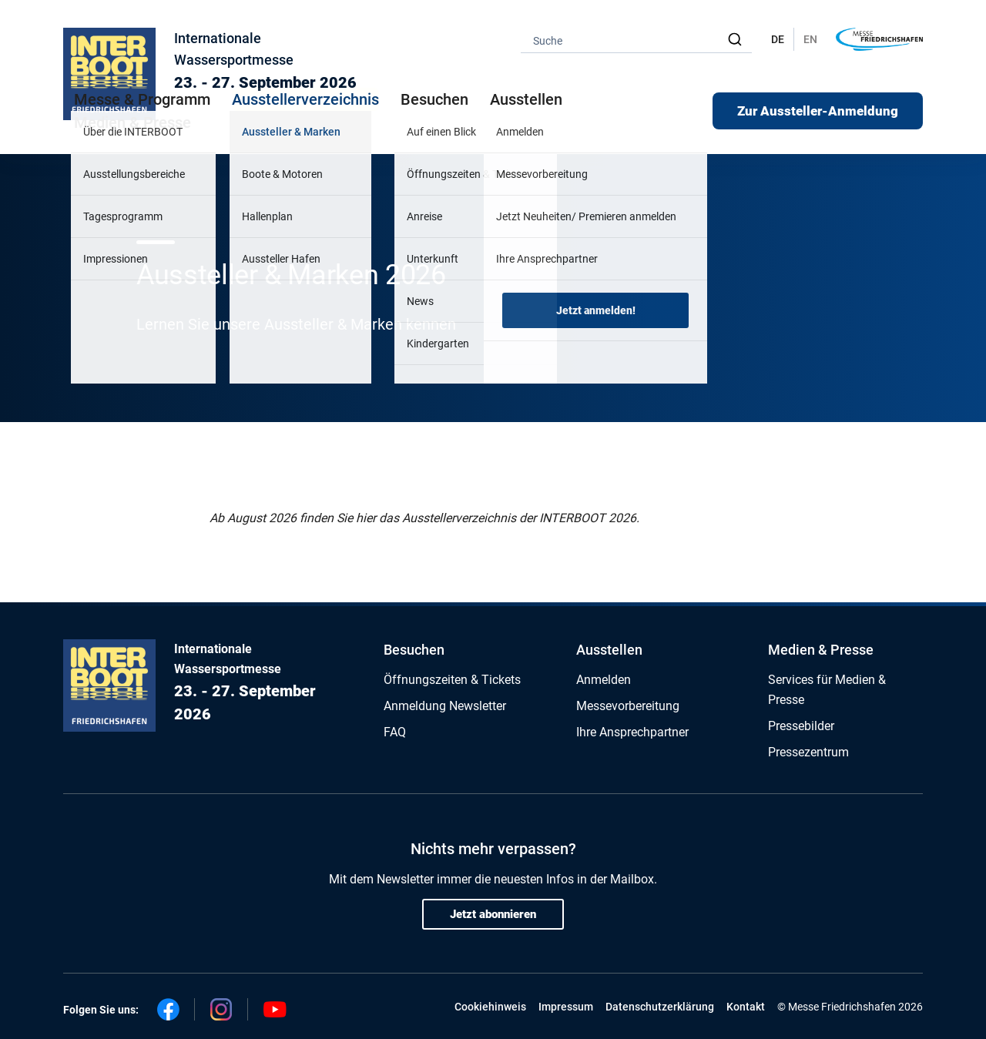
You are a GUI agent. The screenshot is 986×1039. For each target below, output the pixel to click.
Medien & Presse (132, 122)
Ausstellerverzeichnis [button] (305, 99)
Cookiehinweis (490, 1006)
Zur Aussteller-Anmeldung (817, 111)
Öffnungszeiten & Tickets (452, 679)
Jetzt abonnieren (493, 914)
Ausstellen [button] (526, 99)
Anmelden (603, 679)
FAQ (395, 732)
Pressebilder (801, 726)
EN (810, 39)
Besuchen (414, 650)
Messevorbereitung (627, 706)
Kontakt (745, 1006)
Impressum (565, 1006)
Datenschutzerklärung (659, 1006)
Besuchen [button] (434, 99)
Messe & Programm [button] (142, 99)
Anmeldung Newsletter (445, 706)
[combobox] (636, 39)
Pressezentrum (808, 752)
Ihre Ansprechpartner (632, 732)
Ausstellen (609, 650)
